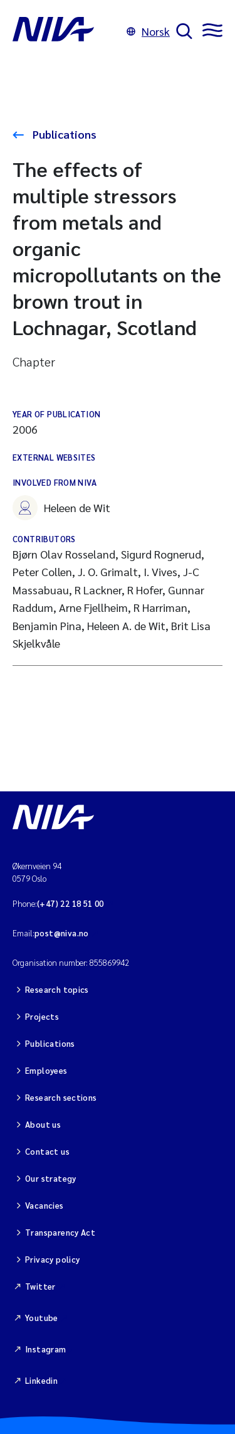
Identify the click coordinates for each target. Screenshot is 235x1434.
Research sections (61, 1097)
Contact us (47, 1151)
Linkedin (41, 1380)
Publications (63, 134)
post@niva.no (61, 933)
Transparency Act (60, 1232)
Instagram (45, 1349)
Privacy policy (52, 1259)
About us (43, 1124)
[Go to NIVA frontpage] (66, 31)
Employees (46, 1070)
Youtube (41, 1317)
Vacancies (44, 1205)
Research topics (57, 989)
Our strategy (50, 1178)
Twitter (40, 1286)
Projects (42, 1016)
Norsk (148, 31)
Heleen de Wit (61, 507)
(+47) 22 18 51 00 (70, 903)
